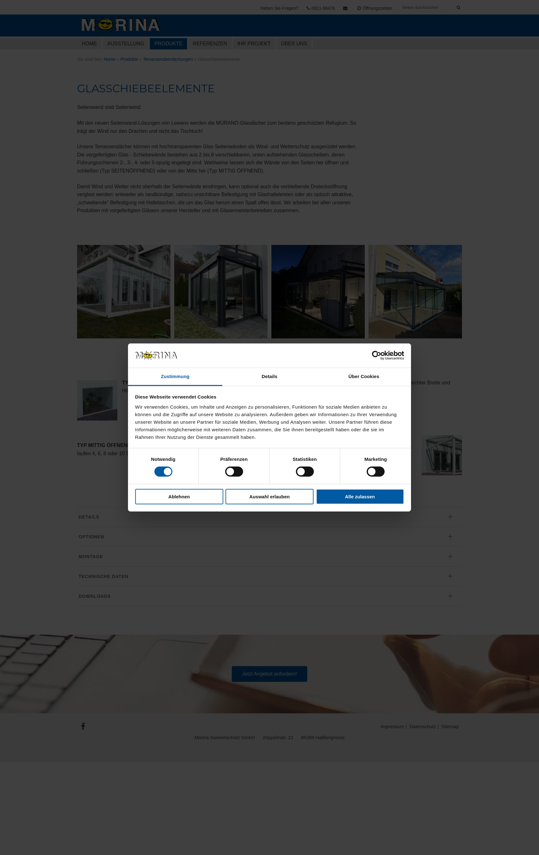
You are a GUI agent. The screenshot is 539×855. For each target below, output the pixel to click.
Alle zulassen (360, 496)
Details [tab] (269, 376)
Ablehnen (179, 496)
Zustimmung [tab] (175, 376)
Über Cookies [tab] (363, 376)
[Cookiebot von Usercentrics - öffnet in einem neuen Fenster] (376, 355)
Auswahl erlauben (269, 496)
